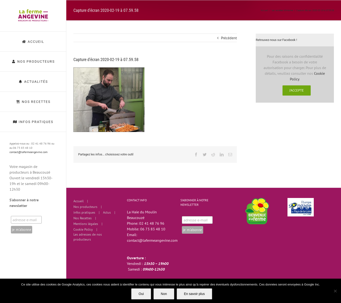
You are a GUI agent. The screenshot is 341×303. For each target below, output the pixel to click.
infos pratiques (84, 212)
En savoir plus (194, 294)
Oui (141, 294)
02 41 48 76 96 (151, 223)
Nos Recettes (82, 218)
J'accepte (296, 90)
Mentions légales (85, 224)
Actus (107, 212)
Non (164, 294)
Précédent (229, 37)
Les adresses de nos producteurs (87, 237)
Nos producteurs (85, 207)
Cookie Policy (83, 229)
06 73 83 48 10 (152, 229)
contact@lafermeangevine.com (28, 152)
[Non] (335, 291)
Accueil (78, 201)
